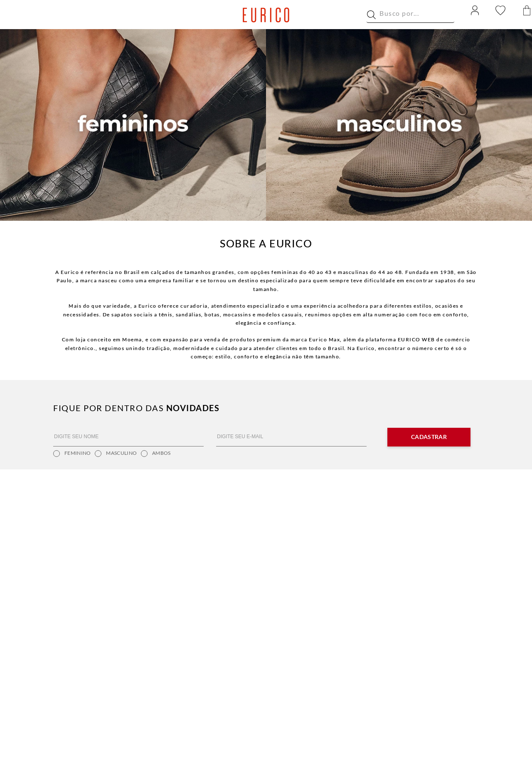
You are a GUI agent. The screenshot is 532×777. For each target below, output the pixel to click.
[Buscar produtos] (371, 14)
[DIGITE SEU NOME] (128, 437)
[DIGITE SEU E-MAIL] (291, 437)
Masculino (116, 453)
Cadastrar (429, 436)
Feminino (72, 453)
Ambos (156, 453)
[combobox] (410, 15)
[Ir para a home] (266, 14)
